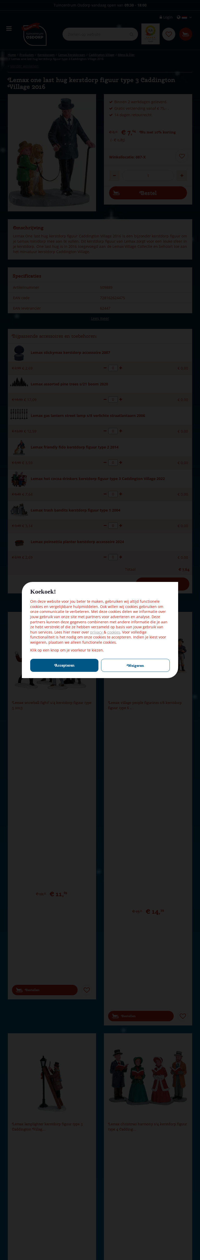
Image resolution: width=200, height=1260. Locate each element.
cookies (113, 632)
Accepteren (64, 665)
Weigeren (135, 665)
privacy (97, 632)
